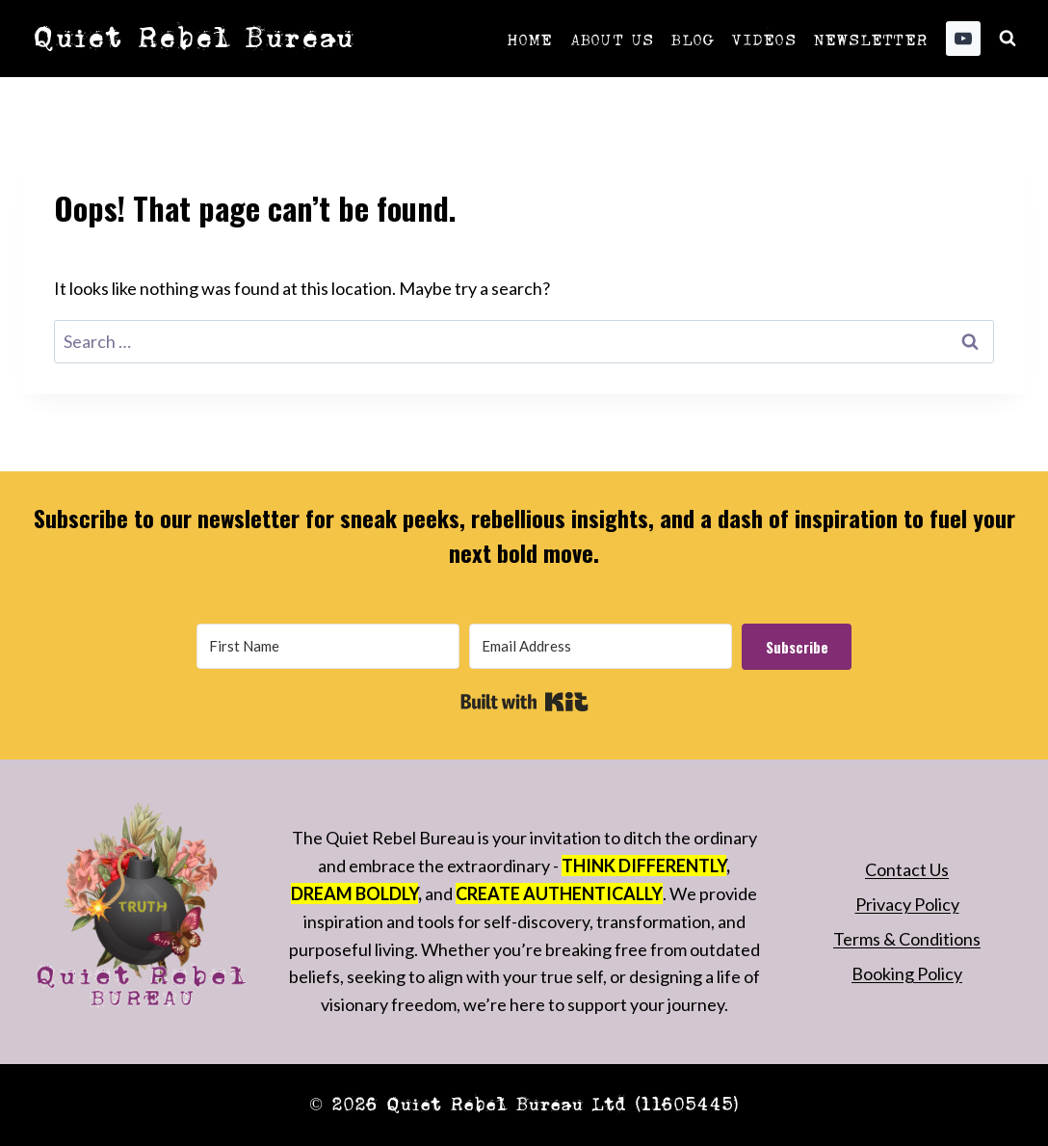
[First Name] (327, 646)
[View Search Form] (1007, 38)
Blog (692, 38)
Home (530, 38)
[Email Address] (600, 646)
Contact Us (907, 869)
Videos (763, 38)
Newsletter (870, 38)
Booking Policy (907, 973)
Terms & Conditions (907, 938)
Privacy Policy (907, 904)
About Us (612, 38)
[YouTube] (963, 38)
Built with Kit (524, 701)
